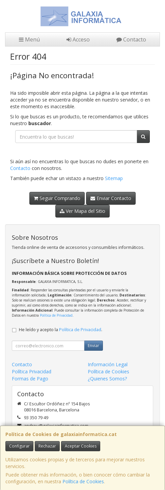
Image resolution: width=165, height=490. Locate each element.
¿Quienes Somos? (107, 378)
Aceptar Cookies (81, 446)
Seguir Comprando (57, 198)
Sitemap (114, 178)
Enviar (93, 345)
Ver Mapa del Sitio (82, 211)
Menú (29, 39)
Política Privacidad (31, 371)
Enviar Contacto (110, 198)
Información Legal (108, 364)
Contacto (131, 39)
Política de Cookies (83, 481)
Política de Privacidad (56, 315)
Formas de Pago (30, 378)
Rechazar (47, 446)
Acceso (78, 39)
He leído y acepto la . (60, 330)
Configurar (19, 446)
